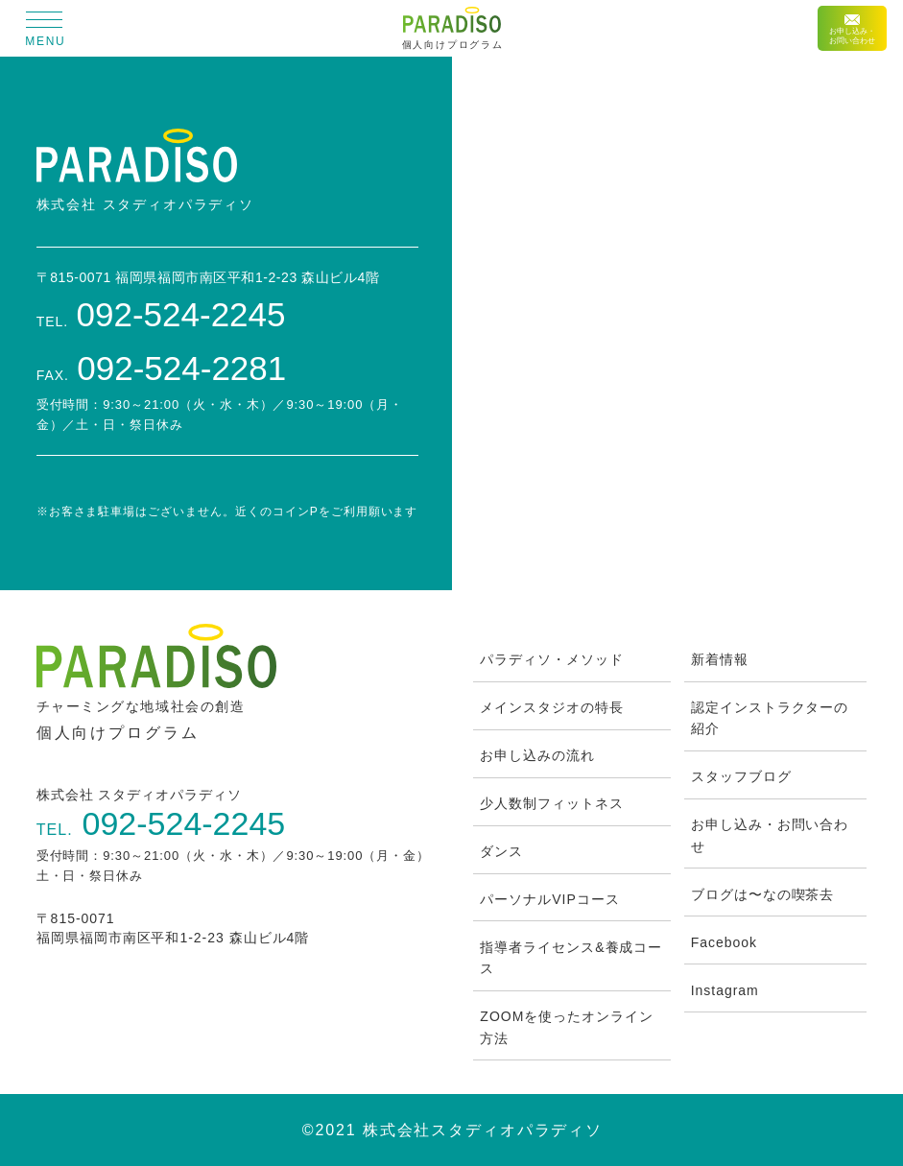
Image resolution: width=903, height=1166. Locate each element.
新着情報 (720, 659)
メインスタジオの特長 (552, 707)
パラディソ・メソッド (552, 659)
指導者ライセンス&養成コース (571, 958)
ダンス (501, 851)
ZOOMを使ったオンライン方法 (566, 1027)
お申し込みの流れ (537, 755)
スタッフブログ (741, 776)
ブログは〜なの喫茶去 (763, 894)
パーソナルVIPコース (549, 899)
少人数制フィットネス (552, 803)
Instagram (725, 990)
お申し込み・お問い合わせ (852, 29)
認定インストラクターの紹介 (770, 718)
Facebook (724, 942)
